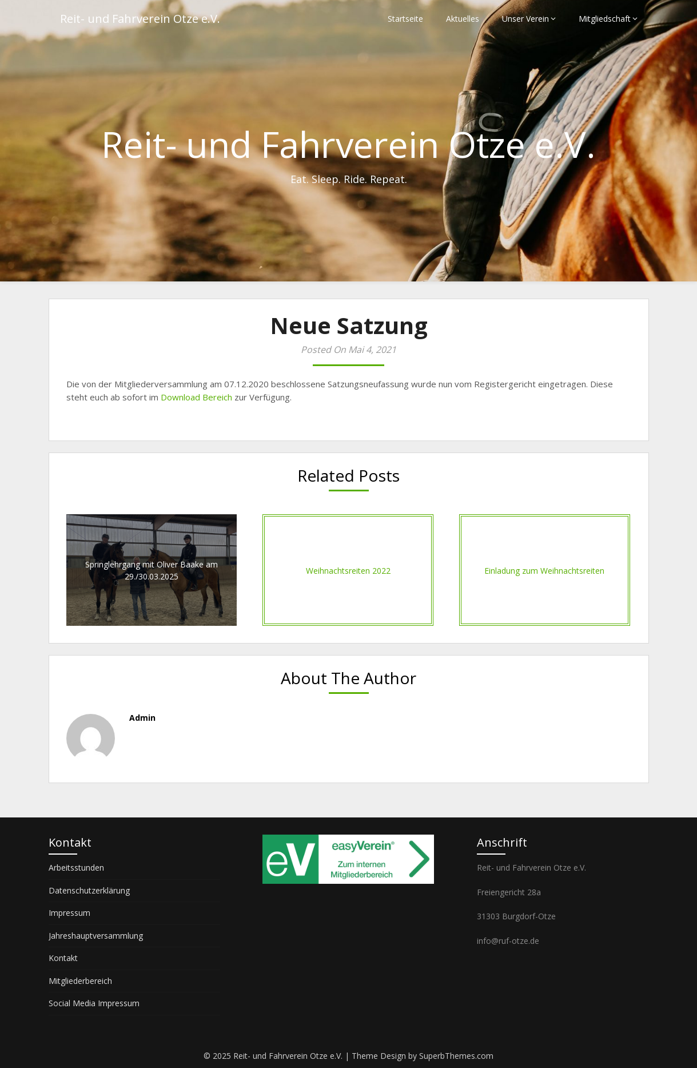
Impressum (69, 912)
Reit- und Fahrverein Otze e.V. (140, 18)
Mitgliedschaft (605, 18)
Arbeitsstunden (76, 867)
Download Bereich (196, 397)
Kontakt (63, 957)
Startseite (405, 18)
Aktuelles (462, 18)
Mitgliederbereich (80, 980)
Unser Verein (525, 18)
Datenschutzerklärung (89, 890)
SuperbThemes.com (456, 1055)
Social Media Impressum (94, 1003)
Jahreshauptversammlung (96, 935)
